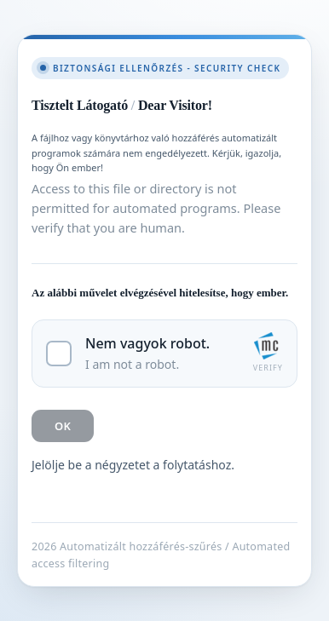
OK (63, 426)
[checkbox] (164, 353)
